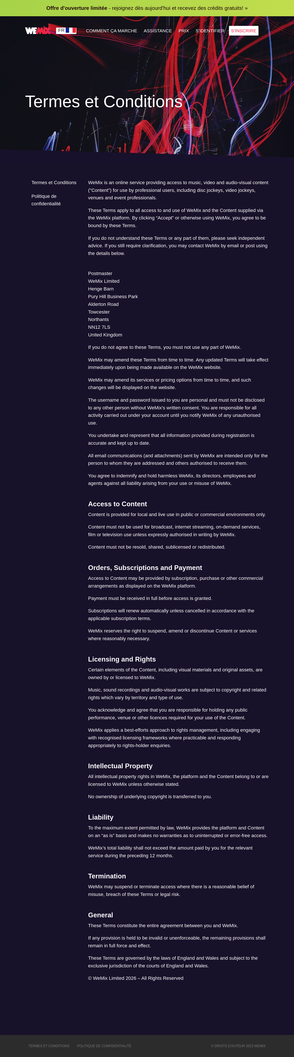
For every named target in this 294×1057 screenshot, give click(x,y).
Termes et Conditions (53, 182)
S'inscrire (252, 31)
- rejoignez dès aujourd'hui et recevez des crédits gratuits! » (147, 8)
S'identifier (217, 31)
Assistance (162, 31)
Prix (189, 31)
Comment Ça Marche (113, 31)
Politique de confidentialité (46, 200)
